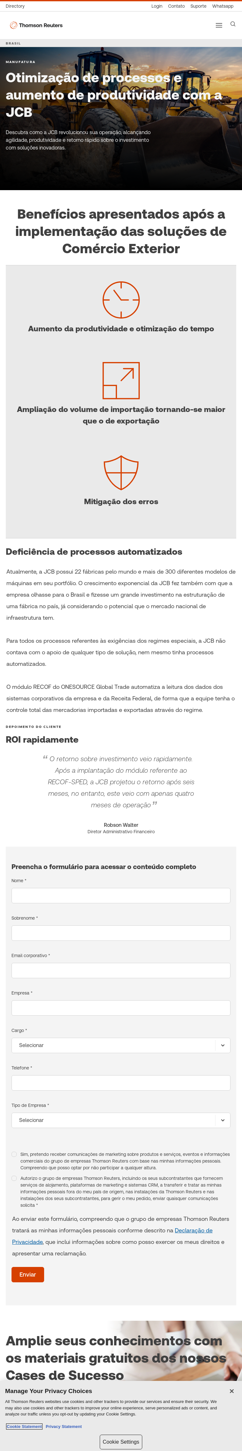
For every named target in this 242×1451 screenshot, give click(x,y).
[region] (121, 1416)
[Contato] (176, 6)
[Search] (233, 24)
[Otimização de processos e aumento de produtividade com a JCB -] (14, 171)
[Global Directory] (16, 6)
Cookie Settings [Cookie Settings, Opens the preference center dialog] (121, 1442)
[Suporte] (198, 6)
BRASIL (13, 43)
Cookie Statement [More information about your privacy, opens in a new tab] (24, 1426)
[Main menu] (219, 25)
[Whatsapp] (222, 6)
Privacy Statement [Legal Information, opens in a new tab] (62, 1426)
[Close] (232, 1391)
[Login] (157, 6)
